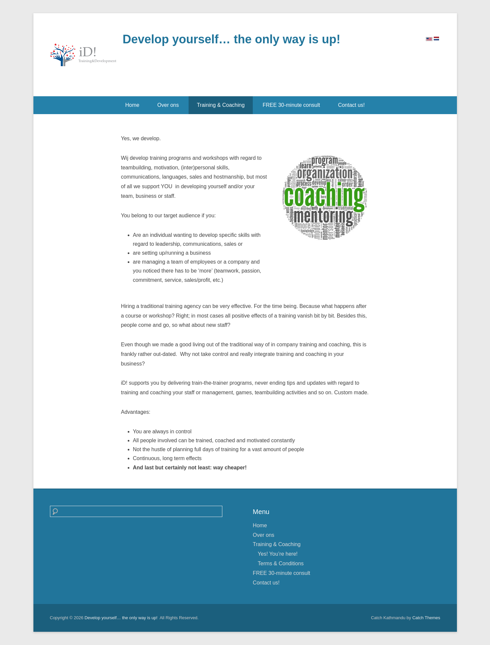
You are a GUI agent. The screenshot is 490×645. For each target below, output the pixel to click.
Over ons (168, 105)
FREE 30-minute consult (291, 105)
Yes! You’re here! (277, 554)
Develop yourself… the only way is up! (231, 39)
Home (132, 105)
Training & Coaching (221, 105)
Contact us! (351, 105)
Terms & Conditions (281, 563)
